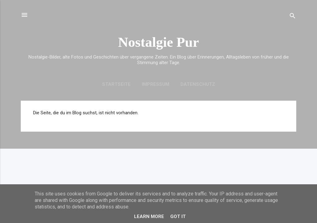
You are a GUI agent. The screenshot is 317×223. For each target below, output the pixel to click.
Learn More (149, 216)
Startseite (116, 84)
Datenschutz (197, 84)
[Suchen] (292, 16)
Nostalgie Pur (158, 42)
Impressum (155, 84)
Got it (178, 216)
